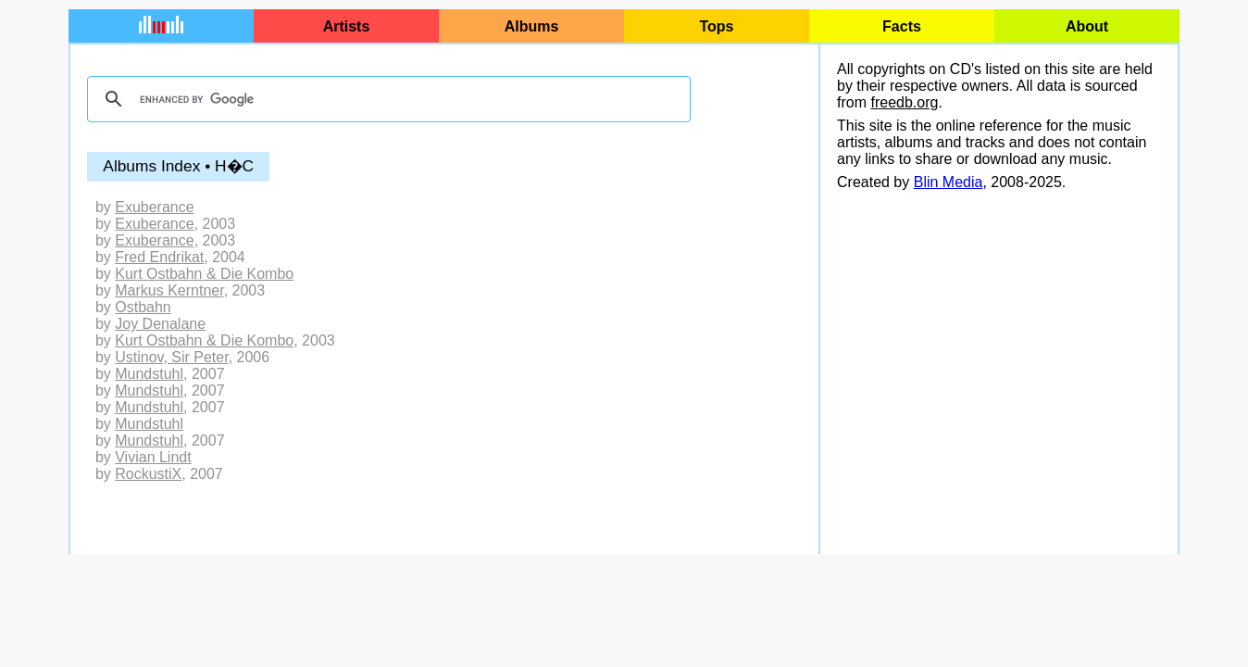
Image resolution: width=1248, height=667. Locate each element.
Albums (532, 26)
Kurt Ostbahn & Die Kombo (204, 274)
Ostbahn (142, 307)
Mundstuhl (149, 374)
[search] (386, 99)
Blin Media (948, 182)
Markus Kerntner (169, 290)
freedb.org (904, 102)
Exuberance (154, 207)
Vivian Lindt (153, 457)
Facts (901, 26)
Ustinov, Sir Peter (171, 357)
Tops (716, 26)
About (1087, 26)
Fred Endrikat (159, 257)
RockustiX (148, 474)
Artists (346, 26)
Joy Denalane (160, 324)
